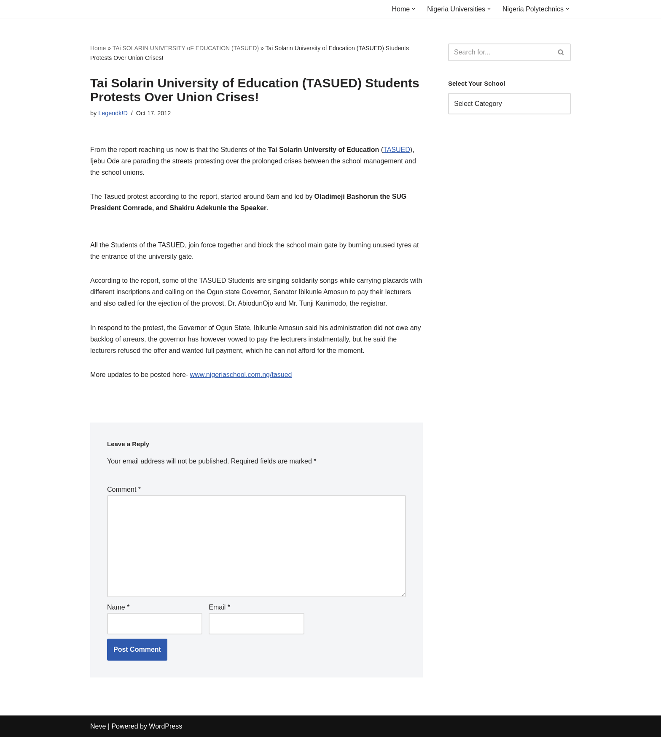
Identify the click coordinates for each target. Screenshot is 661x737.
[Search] (500, 52)
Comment (124, 489)
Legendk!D (113, 113)
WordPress (165, 726)
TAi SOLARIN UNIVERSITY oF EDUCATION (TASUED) (186, 48)
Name (118, 607)
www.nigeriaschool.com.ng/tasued (241, 374)
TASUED (396, 149)
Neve (98, 726)
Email (219, 607)
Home (98, 48)
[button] (413, 9)
